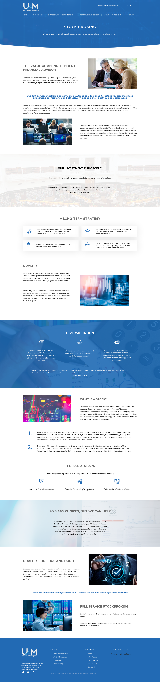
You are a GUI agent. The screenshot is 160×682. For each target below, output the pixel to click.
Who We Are (92, 657)
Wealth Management (60, 657)
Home (90, 653)
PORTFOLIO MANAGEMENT (89, 15)
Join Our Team (93, 664)
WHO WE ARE (38, 15)
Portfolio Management (60, 653)
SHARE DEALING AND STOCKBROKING (61, 15)
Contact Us (91, 667)
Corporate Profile (93, 660)
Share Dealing (58, 664)
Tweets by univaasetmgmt (121, 654)
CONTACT (130, 15)
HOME (25, 15)
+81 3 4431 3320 (131, 6)
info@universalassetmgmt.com (108, 6)
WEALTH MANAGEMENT (112, 15)
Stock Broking (57, 660)
